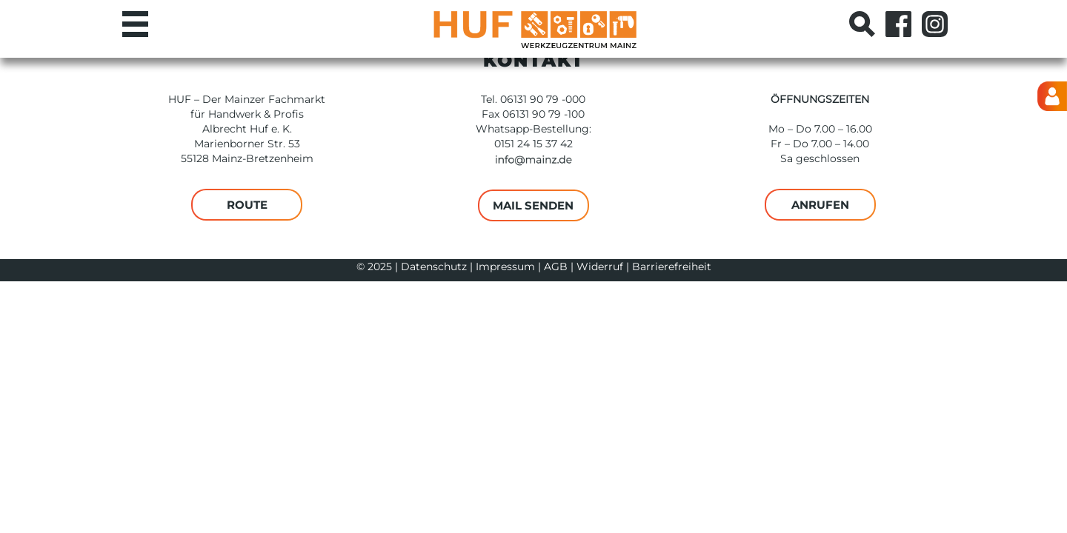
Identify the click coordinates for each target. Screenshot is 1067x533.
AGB (556, 266)
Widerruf (599, 266)
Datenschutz (434, 266)
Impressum (505, 266)
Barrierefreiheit (671, 266)
